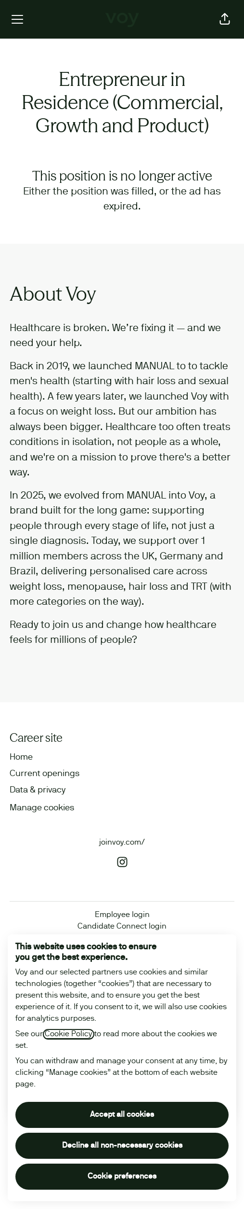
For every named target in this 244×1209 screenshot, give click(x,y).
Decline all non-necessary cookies (122, 1145)
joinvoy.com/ (122, 842)
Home (21, 757)
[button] (224, 19)
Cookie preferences (122, 1176)
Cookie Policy (68, 1034)
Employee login (122, 915)
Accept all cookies (122, 1115)
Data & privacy (37, 790)
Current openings (44, 774)
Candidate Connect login (122, 926)
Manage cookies (42, 808)
